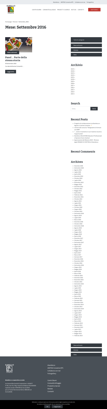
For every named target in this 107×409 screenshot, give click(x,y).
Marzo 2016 (77, 273)
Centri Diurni (36, 10)
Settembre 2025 (79, 168)
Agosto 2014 (78, 311)
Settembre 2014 (79, 308)
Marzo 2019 (77, 219)
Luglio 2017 (77, 246)
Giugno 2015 (78, 290)
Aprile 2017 (77, 253)
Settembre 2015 (79, 284)
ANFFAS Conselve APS (67, 2)
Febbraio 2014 (78, 323)
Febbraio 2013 (78, 335)
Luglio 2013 (77, 329)
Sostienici (94, 10)
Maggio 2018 (78, 234)
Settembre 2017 (79, 242)
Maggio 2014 (78, 317)
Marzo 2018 (77, 236)
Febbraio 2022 (78, 195)
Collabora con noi (80, 2)
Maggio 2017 (78, 251)
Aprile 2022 (77, 193)
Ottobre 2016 (78, 263)
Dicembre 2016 (78, 259)
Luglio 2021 (77, 203)
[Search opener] (99, 2)
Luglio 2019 (77, 217)
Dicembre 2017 (78, 238)
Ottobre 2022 (78, 188)
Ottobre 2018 (78, 224)
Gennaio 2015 (78, 300)
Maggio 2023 (78, 184)
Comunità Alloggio (49, 10)
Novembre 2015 (79, 280)
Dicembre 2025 (78, 166)
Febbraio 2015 (78, 298)
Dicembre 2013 (78, 327)
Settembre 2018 (79, 226)
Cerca (94, 109)
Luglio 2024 (77, 180)
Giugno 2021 (78, 205)
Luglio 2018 (77, 230)
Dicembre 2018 (78, 222)
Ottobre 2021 (78, 199)
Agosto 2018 (78, 228)
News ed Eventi (12, 52)
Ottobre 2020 (78, 207)
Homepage (8, 22)
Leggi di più (57, 406)
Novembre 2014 (79, 304)
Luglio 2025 (77, 172)
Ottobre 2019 (78, 211)
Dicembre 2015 (78, 277)
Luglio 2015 (77, 288)
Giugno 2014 (78, 315)
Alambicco (56, 2)
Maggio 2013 (78, 333)
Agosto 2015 (78, 286)
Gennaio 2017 (78, 257)
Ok (47, 406)
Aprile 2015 (77, 294)
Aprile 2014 (77, 319)
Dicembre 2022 (78, 186)
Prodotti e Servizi (63, 10)
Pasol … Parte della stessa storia (16, 59)
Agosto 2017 (78, 244)
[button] (73, 69)
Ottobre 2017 (78, 240)
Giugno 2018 (78, 232)
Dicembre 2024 (78, 176)
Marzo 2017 (77, 255)
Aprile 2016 (77, 271)
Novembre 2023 (79, 182)
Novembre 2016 (79, 261)
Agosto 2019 (78, 215)
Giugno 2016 (78, 267)
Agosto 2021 (78, 201)
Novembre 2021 (79, 197)
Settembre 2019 (79, 213)
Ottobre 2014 (78, 306)
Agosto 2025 (78, 170)
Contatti (81, 10)
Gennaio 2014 (78, 325)
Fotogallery (90, 2)
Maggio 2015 (78, 292)
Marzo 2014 (77, 321)
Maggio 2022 (78, 191)
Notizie (73, 10)
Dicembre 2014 (78, 302)
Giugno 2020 (78, 209)
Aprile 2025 (77, 174)
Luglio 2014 (77, 313)
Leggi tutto (10, 72)
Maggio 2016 (78, 269)
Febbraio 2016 (78, 275)
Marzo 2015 (77, 296)
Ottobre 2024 (78, 178)
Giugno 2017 (78, 248)
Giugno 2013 (78, 331)
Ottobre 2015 (78, 282)
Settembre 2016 (79, 265)
